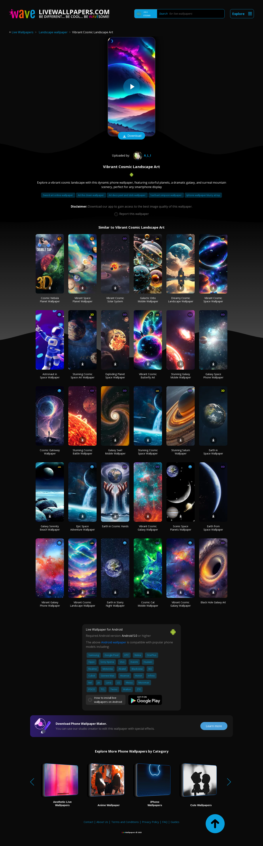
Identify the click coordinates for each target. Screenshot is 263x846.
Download (131, 136)
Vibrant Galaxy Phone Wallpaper (50, 604)
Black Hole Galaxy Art (213, 602)
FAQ (164, 822)
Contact (88, 822)
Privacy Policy (150, 822)
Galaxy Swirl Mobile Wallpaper (115, 451)
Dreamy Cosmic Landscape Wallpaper (180, 299)
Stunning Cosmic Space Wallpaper (148, 451)
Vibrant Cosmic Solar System (115, 299)
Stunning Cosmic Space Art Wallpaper (82, 375)
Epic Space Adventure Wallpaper (82, 527)
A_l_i (141, 155)
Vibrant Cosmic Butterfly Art (148, 375)
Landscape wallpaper (53, 32)
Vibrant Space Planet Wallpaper (82, 299)
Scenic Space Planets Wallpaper (180, 527)
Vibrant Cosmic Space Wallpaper (213, 299)
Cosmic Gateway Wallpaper (50, 451)
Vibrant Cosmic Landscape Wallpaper (82, 604)
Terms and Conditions (125, 822)
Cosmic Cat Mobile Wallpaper (148, 604)
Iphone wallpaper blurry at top (203, 195)
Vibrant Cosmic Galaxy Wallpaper (148, 527)
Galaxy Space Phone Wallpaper (213, 375)
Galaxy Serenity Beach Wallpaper (50, 527)
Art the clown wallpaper (91, 195)
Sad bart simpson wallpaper (166, 195)
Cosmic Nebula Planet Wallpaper (50, 299)
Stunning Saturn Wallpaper (180, 451)
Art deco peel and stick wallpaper (127, 195)
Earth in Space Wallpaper (213, 451)
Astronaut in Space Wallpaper (50, 375)
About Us (102, 822)
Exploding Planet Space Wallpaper (115, 375)
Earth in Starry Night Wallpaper (115, 604)
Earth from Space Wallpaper (213, 527)
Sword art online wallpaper (58, 195)
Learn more (214, 726)
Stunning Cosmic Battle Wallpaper (82, 451)
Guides (175, 822)
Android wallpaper (113, 642)
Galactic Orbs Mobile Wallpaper (148, 299)
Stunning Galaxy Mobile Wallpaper (180, 375)
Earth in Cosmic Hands (115, 526)
